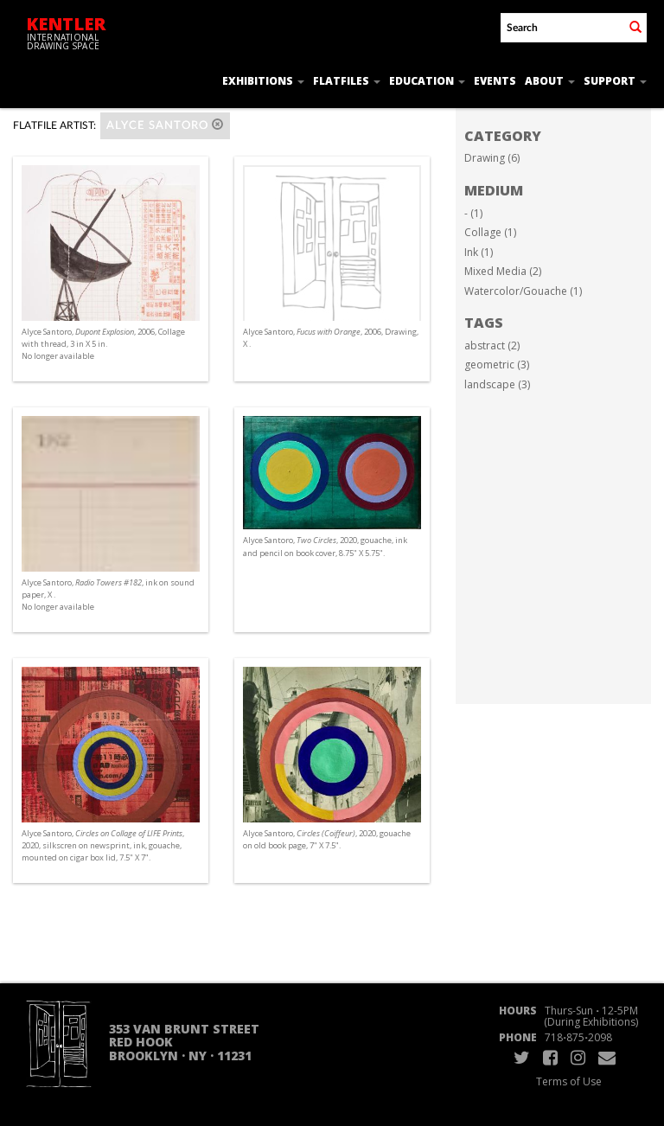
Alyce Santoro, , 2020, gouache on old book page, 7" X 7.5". (327, 839)
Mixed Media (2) (502, 271)
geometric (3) (496, 364)
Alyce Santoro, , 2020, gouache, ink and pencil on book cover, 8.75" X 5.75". (325, 546)
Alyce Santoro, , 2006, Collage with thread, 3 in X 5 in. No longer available (103, 343)
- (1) (473, 213)
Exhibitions (263, 81)
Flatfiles (346, 81)
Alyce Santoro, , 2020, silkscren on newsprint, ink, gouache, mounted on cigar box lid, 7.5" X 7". (103, 845)
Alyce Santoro (165, 124)
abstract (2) (492, 345)
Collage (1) (490, 232)
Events (495, 81)
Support (615, 81)
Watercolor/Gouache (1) (523, 291)
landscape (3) (497, 384)
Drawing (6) (492, 157)
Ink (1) (478, 252)
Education (427, 81)
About (550, 81)
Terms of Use (569, 1081)
